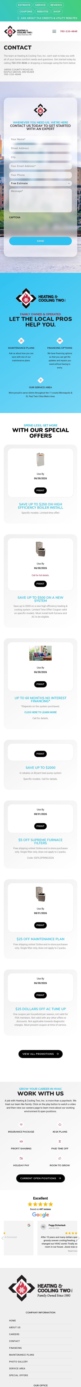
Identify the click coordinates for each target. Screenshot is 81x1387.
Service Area (17, 1368)
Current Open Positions (40, 1178)
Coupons (26, 11)
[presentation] (32, 226)
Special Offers (18, 1375)
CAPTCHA (14, 217)
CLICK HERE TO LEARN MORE (40, 712)
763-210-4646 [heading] (68, 31)
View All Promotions (41, 1054)
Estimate (24, 5)
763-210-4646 (19, 63)
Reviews (56, 5)
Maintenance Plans (21, 1355)
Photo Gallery (18, 1362)
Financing (15, 1348)
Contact (14, 1341)
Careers (14, 1334)
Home (12, 1320)
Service (40, 5)
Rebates (43, 11)
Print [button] (40, 490)
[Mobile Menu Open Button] (54, 31)
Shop (57, 11)
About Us (14, 1327)
